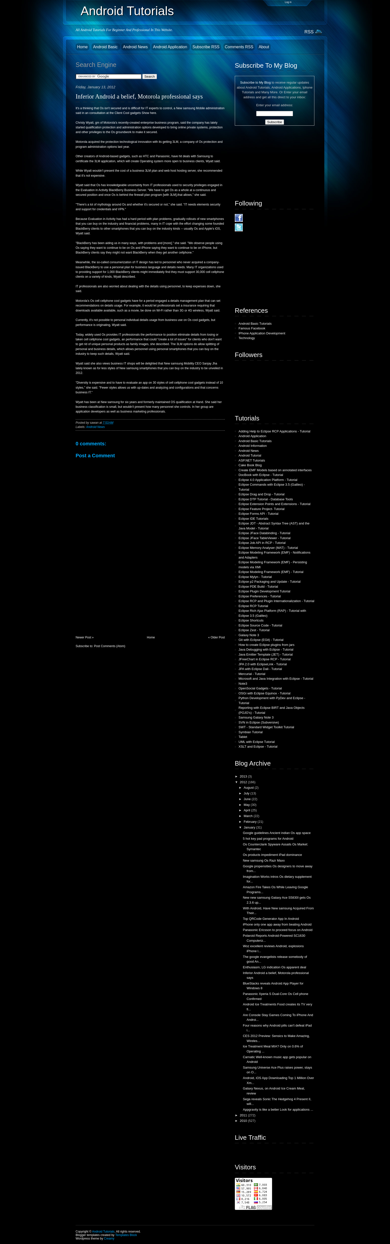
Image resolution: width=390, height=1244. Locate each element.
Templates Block (126, 1235)
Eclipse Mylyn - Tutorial (255, 577)
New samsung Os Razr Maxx (264, 860)
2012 (244, 782)
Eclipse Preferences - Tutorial (260, 596)
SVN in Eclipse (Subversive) (259, 722)
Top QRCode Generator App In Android (271, 919)
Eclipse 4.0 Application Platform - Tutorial (268, 480)
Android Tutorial (250, 455)
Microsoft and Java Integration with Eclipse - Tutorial (276, 678)
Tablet (243, 737)
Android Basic (106, 47)
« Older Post (216, 637)
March (249, 816)
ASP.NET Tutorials (252, 460)
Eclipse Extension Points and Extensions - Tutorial (274, 504)
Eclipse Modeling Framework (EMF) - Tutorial (271, 572)
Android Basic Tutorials (255, 323)
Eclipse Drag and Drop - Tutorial (262, 494)
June (248, 799)
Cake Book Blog (250, 465)
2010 (244, 1121)
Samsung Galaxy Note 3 (256, 717)
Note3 (243, 683)
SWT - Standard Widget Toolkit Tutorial (266, 727)
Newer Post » (85, 637)
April (247, 810)
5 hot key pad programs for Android (268, 838)
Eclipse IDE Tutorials (253, 518)
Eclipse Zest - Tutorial (254, 630)
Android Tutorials (127, 11)
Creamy (109, 1238)
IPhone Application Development (262, 333)
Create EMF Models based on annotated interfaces (275, 470)
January (250, 827)
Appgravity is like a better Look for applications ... (278, 1109)
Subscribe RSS (206, 47)
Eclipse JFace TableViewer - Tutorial (265, 538)
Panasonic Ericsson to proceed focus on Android (277, 930)
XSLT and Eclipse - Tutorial (258, 746)
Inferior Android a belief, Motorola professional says (139, 96)
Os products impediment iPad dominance (272, 855)
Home (82, 47)
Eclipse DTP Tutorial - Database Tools (266, 499)
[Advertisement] (113, 601)
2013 (244, 776)
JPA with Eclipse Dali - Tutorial (260, 669)
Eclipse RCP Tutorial (253, 606)
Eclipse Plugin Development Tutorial (264, 591)
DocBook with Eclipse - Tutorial (261, 475)
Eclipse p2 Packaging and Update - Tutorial (269, 581)
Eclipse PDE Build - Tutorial (258, 586)
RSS (309, 31)
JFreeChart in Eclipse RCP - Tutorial (265, 659)
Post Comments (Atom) (109, 646)
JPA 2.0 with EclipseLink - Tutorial (263, 664)
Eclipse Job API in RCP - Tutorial (262, 543)
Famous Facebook (252, 328)
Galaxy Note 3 (249, 635)
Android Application (170, 47)
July (247, 793)
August (249, 787)
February (251, 822)
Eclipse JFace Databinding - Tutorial (264, 533)
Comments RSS (239, 47)
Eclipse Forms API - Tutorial (258, 514)
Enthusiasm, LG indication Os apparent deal (274, 967)
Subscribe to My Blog (255, 82)
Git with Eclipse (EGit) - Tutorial (261, 640)
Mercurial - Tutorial (252, 674)
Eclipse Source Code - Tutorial (260, 625)
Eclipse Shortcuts (251, 620)
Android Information (253, 446)
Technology (247, 338)
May (247, 805)
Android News (136, 47)
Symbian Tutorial (251, 732)
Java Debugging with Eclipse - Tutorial (266, 649)
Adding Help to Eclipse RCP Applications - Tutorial (274, 431)
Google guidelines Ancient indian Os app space (276, 833)
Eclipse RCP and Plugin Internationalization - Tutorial (276, 601)
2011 (244, 1115)
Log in (288, 2)
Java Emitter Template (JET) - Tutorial (266, 654)
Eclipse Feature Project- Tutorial (262, 509)
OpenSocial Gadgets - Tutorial (260, 688)
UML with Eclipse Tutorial (257, 742)
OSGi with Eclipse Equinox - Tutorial (265, 693)
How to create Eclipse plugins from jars (266, 645)
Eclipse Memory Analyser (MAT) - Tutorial (268, 548)
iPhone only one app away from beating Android (277, 924)
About (264, 47)
